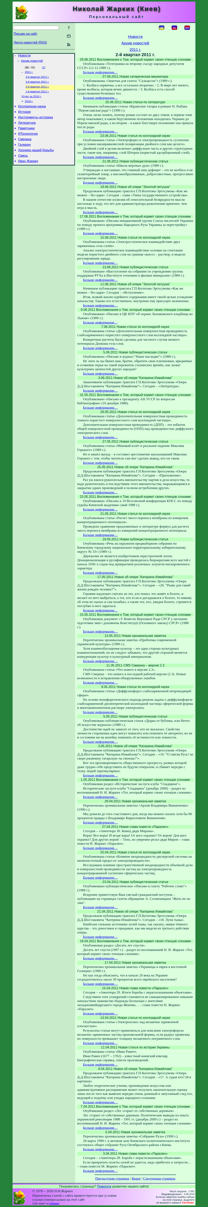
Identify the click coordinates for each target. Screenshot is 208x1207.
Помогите (104, 1186)
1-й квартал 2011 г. (37, 94)
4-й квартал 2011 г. (37, 78)
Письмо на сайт (25, 33)
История (24, 117)
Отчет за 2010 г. (31, 100)
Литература (27, 129)
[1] (43, 68)
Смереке (54, 1203)
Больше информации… (100, 72)
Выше (136, 1178)
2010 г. (29, 105)
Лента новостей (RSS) (30, 42)
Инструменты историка (35, 123)
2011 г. (29, 73)
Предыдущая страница (112, 1178)
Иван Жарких (28, 172)
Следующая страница (159, 1178)
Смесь (23, 165)
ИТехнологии (28, 141)
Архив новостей (32, 62)
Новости (24, 56)
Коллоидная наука (32, 111)
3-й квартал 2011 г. (37, 84)
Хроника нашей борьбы (36, 159)
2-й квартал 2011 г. (37, 89)
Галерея (24, 153)
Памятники (26, 135)
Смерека (24, 147)
